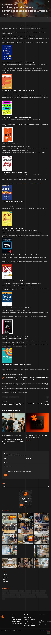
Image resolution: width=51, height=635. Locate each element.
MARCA (18, 435)
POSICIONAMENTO (12, 4)
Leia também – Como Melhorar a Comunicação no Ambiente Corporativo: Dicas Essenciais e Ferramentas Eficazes (22, 183)
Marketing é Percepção (32, 437)
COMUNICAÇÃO (5, 397)
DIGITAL (8, 435)
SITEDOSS (15, 17)
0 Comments (21, 17)
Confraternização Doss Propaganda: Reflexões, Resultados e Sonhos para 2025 (12, 441)
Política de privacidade (44, 630)
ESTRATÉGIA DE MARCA (14, 397)
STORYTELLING (6, 584)
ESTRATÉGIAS (5, 4)
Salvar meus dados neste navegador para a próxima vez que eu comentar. (18, 471)
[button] (48, 1)
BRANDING (4, 435)
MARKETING (4, 437)
